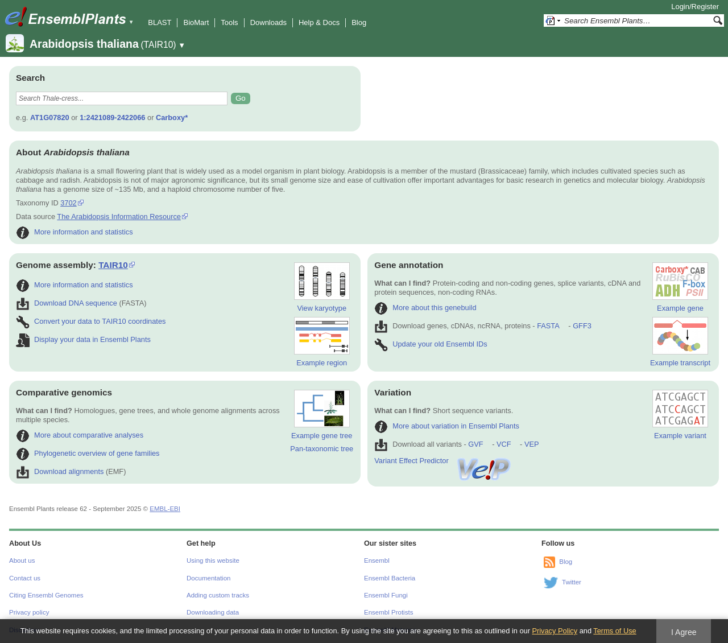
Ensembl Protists (388, 612)
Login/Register (695, 6)
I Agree (684, 632)
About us (22, 560)
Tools (229, 22)
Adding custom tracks (218, 595)
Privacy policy (29, 612)
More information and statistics (74, 232)
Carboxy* (172, 117)
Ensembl (377, 560)
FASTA (548, 326)
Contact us (24, 578)
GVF (475, 444)
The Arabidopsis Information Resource (119, 216)
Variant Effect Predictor (443, 460)
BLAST (159, 22)
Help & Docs (319, 22)
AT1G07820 (49, 117)
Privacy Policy (554, 630)
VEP (531, 444)
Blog (358, 22)
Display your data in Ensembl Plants (83, 339)
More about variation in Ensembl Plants (446, 426)
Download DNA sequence (66, 303)
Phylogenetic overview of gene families (88, 453)
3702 (68, 203)
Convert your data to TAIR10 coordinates (91, 321)
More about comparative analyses (79, 435)
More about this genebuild (425, 307)
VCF (504, 444)
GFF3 (581, 326)
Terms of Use (614, 630)
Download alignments (60, 471)
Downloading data (213, 612)
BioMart (196, 22)
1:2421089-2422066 (112, 117)
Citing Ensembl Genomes (46, 595)
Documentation (208, 578)
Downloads (268, 22)
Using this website (213, 560)
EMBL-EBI (165, 508)
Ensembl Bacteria (389, 578)
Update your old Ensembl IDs (430, 344)
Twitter (571, 582)
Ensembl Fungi (386, 595)
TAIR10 (113, 265)
